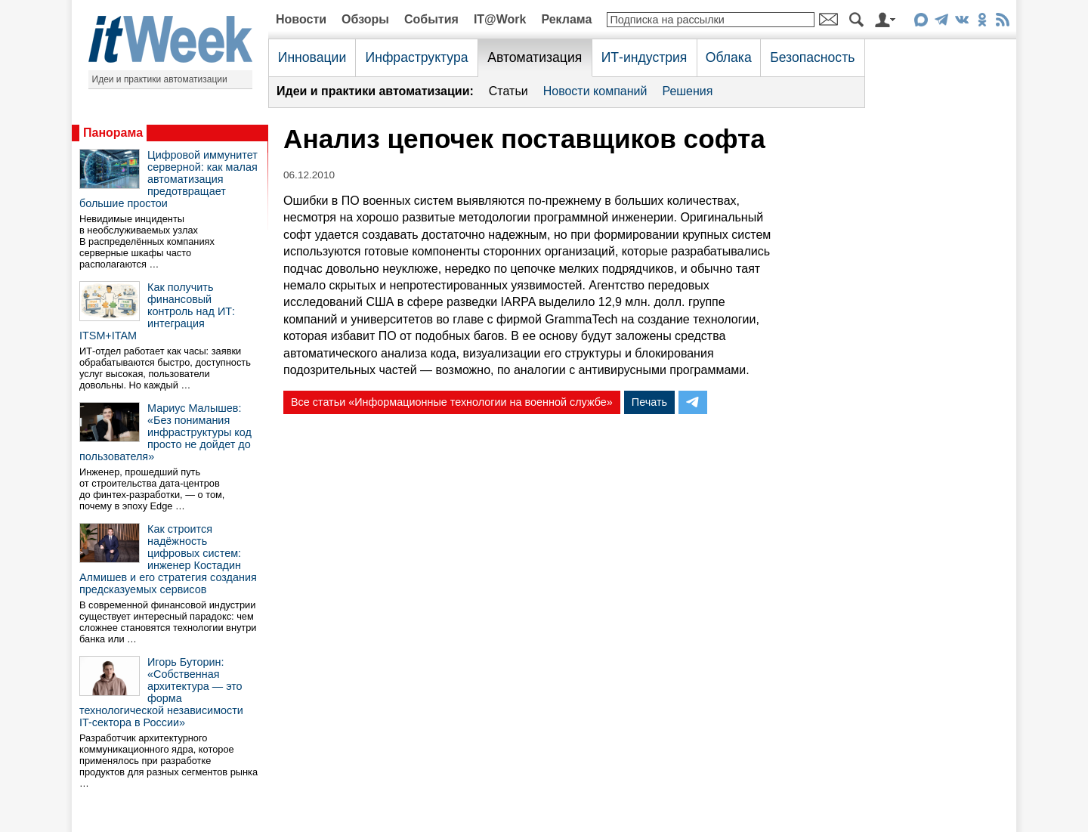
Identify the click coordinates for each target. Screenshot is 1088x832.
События (431, 19)
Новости (301, 19)
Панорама (113, 132)
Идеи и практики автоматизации (159, 79)
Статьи (508, 91)
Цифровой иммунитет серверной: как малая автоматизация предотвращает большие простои (168, 179)
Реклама (566, 19)
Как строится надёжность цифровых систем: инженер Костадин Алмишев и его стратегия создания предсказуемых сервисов (168, 559)
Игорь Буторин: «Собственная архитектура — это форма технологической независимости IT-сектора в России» (161, 692)
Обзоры (365, 19)
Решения (687, 91)
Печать (649, 402)
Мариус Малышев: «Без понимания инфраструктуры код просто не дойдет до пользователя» (165, 432)
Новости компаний (595, 91)
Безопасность (812, 57)
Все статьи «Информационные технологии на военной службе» (452, 402)
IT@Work (500, 19)
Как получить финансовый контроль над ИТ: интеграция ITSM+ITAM (157, 311)
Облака (729, 57)
